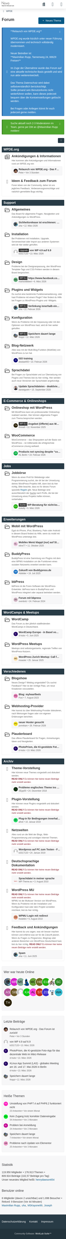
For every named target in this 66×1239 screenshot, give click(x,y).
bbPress (18, 582)
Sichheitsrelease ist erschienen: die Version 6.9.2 (39, 222)
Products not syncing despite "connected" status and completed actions (39, 451)
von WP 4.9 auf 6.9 (40, 250)
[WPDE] (8, 4)
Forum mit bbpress (30, 597)
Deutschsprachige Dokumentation (25, 863)
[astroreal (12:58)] (8, 992)
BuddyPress (21, 554)
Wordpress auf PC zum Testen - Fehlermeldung (39, 849)
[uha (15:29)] (8, 982)
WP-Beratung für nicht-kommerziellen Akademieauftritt (43, 504)
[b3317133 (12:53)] (20, 992)
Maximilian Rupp (11, 1205)
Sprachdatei (21, 370)
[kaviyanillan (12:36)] (27, 992)
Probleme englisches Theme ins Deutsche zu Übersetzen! (39, 787)
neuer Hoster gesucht (31, 722)
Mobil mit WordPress (27, 526)
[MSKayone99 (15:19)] (20, 982)
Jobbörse (19, 473)
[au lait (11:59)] (33, 992)
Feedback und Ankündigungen (35, 927)
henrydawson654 (45, 1179)
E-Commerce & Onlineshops (25, 401)
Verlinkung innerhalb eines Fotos (44, 305)
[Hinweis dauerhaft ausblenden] (60, 31)
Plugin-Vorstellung (26, 799)
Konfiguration (22, 317)
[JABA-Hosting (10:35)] (52, 992)
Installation (20, 234)
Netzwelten (20, 830)
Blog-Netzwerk (23, 345)
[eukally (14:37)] (46, 982)
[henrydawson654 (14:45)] (39, 982)
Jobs (7, 466)
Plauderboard (22, 734)
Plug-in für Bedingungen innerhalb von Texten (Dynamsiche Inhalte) (39, 818)
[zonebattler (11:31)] (46, 992)
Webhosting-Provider (28, 706)
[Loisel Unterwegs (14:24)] (52, 982)
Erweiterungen (15, 519)
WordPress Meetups (27, 644)
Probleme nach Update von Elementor (30, 1143)
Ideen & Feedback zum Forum (34, 181)
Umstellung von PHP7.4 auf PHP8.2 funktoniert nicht (35, 1105)
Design (17, 262)
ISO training (26, 358)
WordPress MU (23, 890)
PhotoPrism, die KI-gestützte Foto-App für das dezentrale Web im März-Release (39, 747)
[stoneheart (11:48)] (39, 992)
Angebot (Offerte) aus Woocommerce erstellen (44, 423)
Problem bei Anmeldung (23, 1125)
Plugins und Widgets (27, 289)
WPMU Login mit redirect (33, 915)
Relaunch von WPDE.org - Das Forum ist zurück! (39, 169)
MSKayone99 (35, 1205)
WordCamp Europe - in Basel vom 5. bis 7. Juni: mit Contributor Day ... (39, 632)
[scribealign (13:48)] (58, 982)
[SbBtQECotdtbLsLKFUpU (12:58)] (14, 992)
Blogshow (19, 678)
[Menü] (61, 4)
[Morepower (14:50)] (33, 982)
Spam (22, 952)
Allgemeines (21, 209)
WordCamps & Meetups (21, 612)
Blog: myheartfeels (30, 694)
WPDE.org (11, 149)
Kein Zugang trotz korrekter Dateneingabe (33, 1116)
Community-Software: (32, 1233)
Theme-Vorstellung (26, 768)
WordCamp (20, 619)
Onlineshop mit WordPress (32, 407)
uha (24, 1205)
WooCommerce (23, 435)
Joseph (48, 1205)
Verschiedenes (15, 671)
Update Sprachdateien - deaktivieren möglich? (39, 386)
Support (10, 202)
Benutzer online (13, 1190)
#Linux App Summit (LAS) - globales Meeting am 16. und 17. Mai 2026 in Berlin (34, 1065)
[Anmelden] (52, 4)
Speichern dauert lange (41, 333)
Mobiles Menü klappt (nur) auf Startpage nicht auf (39, 542)
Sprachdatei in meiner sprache (37, 878)
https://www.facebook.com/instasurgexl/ (44, 278)
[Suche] (43, 4)
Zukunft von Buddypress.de (35, 570)
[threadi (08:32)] (8, 1002)
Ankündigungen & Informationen (36, 156)
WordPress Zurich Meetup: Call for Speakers (39, 656)
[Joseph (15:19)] (27, 982)
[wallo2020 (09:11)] (58, 992)
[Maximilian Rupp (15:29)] (14, 982)
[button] (61, 140)
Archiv (8, 761)
